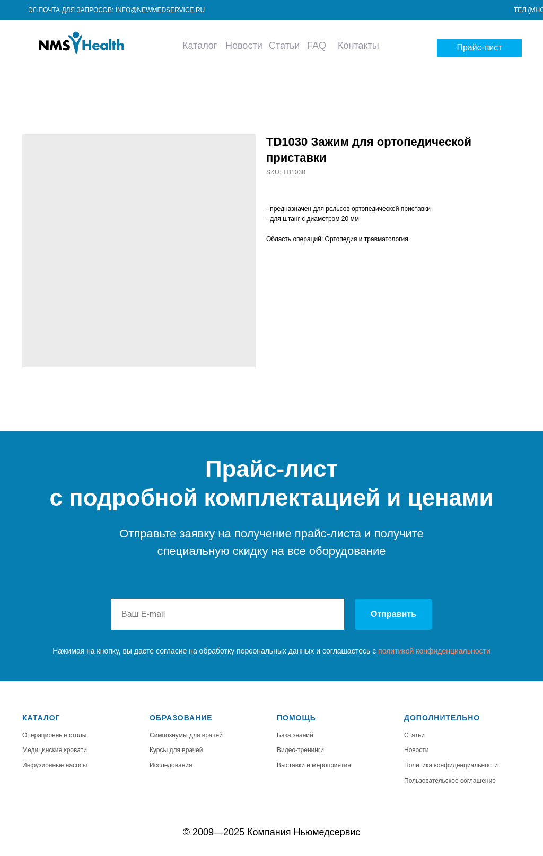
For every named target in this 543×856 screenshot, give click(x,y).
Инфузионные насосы (54, 765)
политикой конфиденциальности (434, 651)
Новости (243, 45)
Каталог (199, 45)
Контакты (358, 45)
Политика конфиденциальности (451, 765)
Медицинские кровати (54, 750)
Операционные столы (54, 735)
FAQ (316, 45)
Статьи (284, 45)
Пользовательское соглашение (450, 780)
